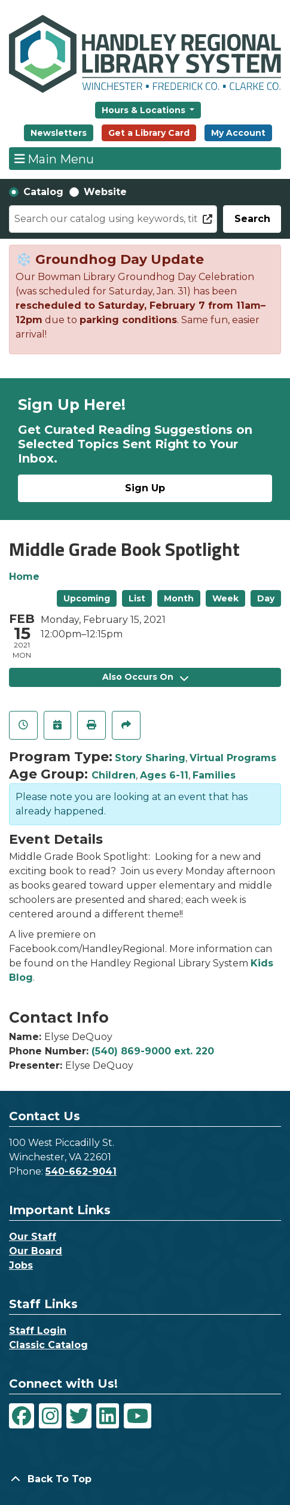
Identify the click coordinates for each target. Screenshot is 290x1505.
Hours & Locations (145, 110)
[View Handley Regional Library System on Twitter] (78, 1415)
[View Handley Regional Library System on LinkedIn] (107, 1415)
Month (179, 598)
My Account (238, 132)
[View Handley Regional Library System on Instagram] (50, 1415)
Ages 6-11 (164, 775)
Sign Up (145, 488)
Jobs (21, 1265)
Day (265, 598)
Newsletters (58, 132)
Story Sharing (150, 758)
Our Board (35, 1251)
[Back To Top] (145, 1479)
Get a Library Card (149, 132)
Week (225, 598)
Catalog (43, 191)
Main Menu (54, 158)
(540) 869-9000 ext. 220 (152, 1051)
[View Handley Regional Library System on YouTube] (137, 1415)
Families (214, 775)
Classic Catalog (48, 1345)
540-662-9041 (81, 1171)
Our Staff (32, 1236)
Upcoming (86, 598)
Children (113, 775)
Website (105, 191)
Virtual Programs (233, 758)
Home (24, 576)
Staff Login (37, 1330)
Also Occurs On (145, 676)
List (137, 598)
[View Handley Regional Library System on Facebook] (21, 1415)
